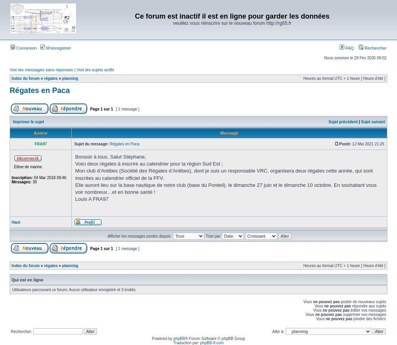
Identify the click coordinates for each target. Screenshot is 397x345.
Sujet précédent (343, 122)
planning (70, 78)
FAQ (347, 48)
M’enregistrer (55, 48)
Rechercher (373, 48)
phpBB (179, 338)
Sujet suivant (373, 122)
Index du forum (26, 78)
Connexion (23, 48)
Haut (16, 222)
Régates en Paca (40, 90)
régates (51, 78)
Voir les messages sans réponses (41, 69)
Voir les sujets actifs (95, 69)
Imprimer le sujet (28, 122)
